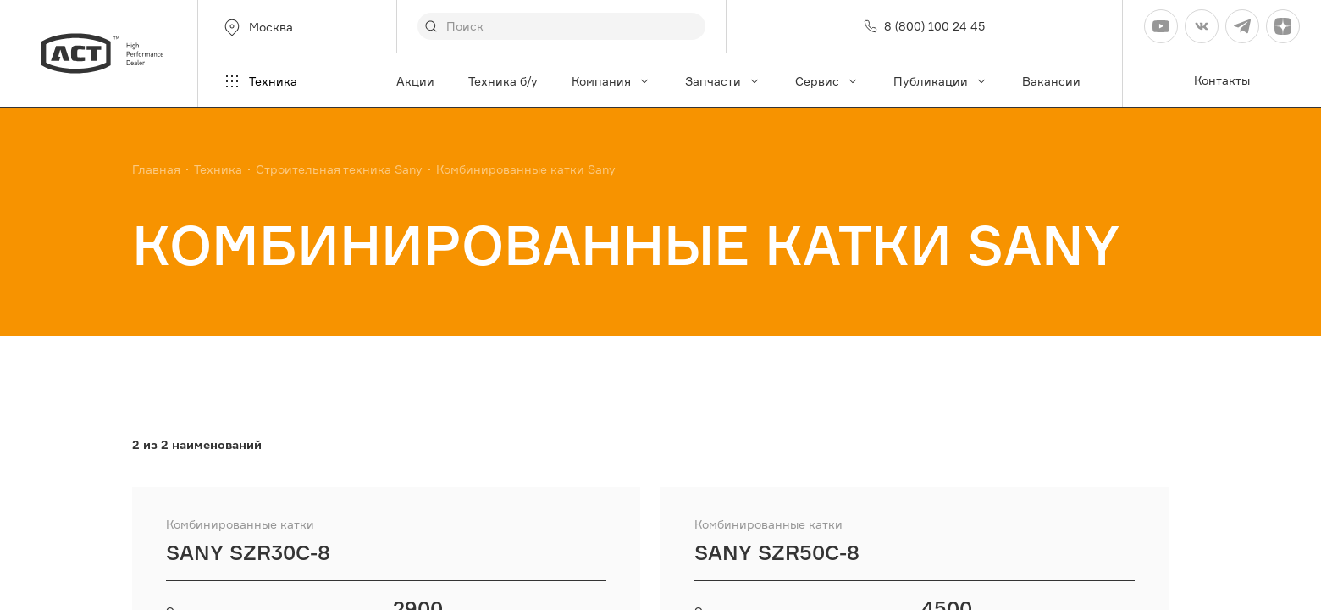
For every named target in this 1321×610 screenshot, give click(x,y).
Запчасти (723, 81)
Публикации (940, 81)
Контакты (1222, 80)
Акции (415, 81)
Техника (259, 81)
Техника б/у (503, 81)
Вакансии (1051, 81)
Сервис (827, 81)
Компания (611, 81)
